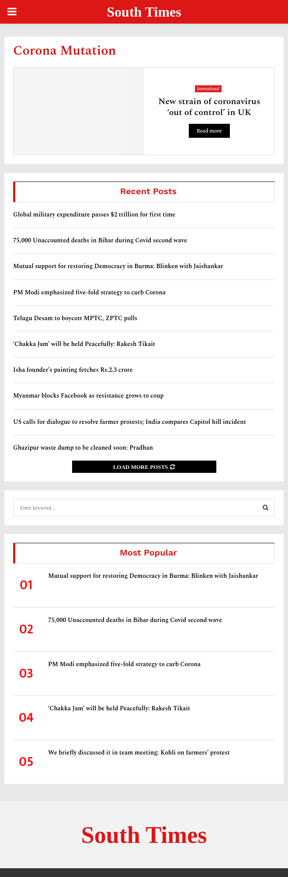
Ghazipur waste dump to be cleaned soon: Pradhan (83, 447)
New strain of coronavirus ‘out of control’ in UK (209, 107)
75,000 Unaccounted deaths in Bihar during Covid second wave (100, 240)
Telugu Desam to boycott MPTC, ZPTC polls (75, 318)
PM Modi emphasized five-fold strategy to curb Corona (89, 292)
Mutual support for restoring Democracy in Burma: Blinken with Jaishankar (118, 266)
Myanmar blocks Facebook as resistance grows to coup (88, 395)
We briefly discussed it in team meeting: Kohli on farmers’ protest (139, 752)
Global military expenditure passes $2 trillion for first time (94, 214)
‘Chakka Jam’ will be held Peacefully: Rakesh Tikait (84, 344)
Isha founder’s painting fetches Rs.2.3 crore (73, 369)
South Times (144, 12)
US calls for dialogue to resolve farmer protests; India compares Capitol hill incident (129, 421)
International (208, 88)
